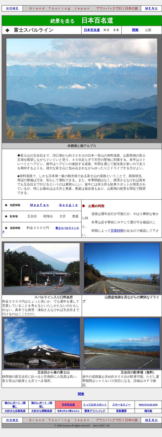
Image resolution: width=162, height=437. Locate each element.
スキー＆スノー (121, 404)
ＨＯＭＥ (12, 8)
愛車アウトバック (94, 410)
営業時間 (117, 230)
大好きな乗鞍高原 (41, 410)
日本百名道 (92, 30)
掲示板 (148, 410)
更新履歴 (121, 410)
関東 (135, 30)
